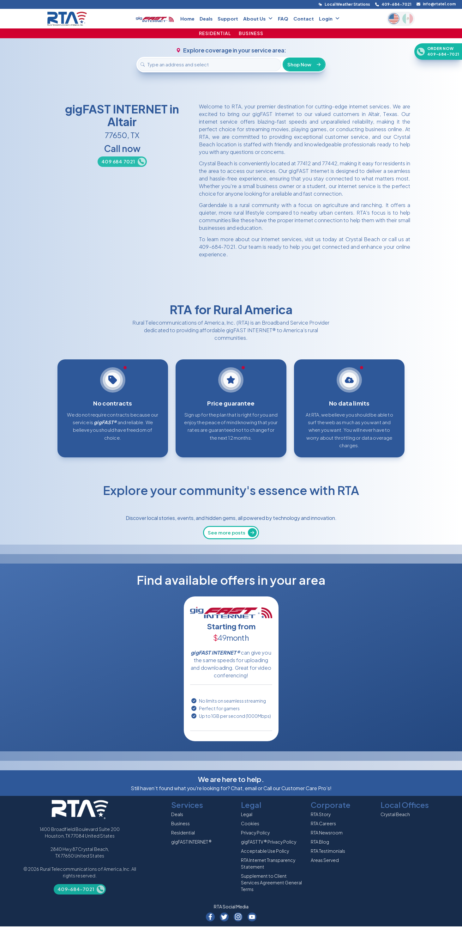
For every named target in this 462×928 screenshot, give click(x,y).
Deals (206, 18)
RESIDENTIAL (215, 33)
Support (228, 18)
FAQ (283, 18)
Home (187, 18)
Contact (303, 18)
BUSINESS (251, 33)
